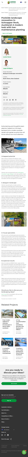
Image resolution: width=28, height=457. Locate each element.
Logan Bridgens (8, 68)
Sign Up (9, 400)
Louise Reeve (7, 57)
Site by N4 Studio (4, 453)
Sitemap (25, 445)
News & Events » (5, 419)
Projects (6, 7)
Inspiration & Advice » (6, 407)
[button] (21, 2)
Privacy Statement (15, 445)
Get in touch (4, 294)
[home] (11, 2)
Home (2, 7)
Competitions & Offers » (7, 416)
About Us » (4, 413)
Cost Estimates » (5, 410)
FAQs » (3, 422)
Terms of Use (14, 447)
